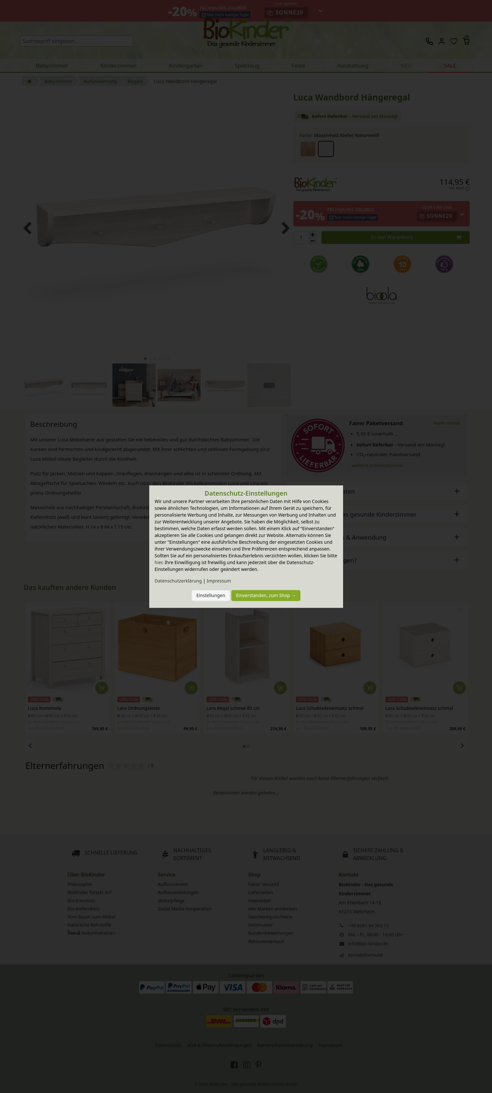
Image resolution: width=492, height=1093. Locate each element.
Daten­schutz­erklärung (178, 581)
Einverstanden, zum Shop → (266, 596)
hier (158, 562)
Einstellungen (210, 596)
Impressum (219, 581)
